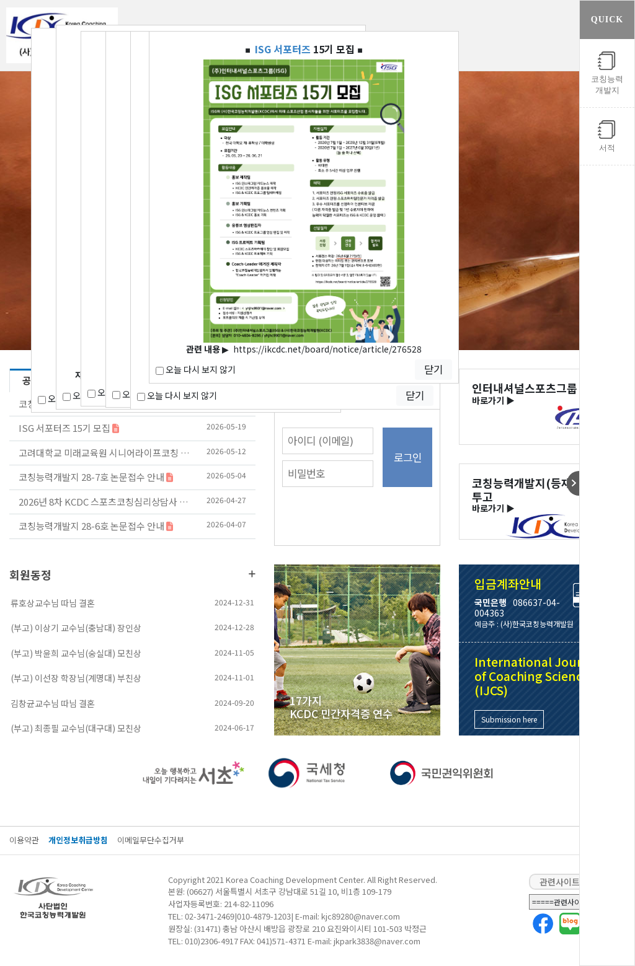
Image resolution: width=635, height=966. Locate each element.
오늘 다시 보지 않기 (177, 395)
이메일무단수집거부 (150, 840)
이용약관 (24, 840)
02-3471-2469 (209, 916)
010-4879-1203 (264, 916)
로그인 (408, 457)
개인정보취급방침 (78, 840)
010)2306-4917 (211, 941)
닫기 (415, 395)
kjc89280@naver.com (360, 916)
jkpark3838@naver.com (377, 941)
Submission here (509, 719)
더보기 (252, 573)
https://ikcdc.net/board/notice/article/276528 (327, 349)
